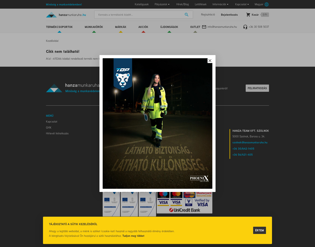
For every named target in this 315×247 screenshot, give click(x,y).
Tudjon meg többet (133, 236)
